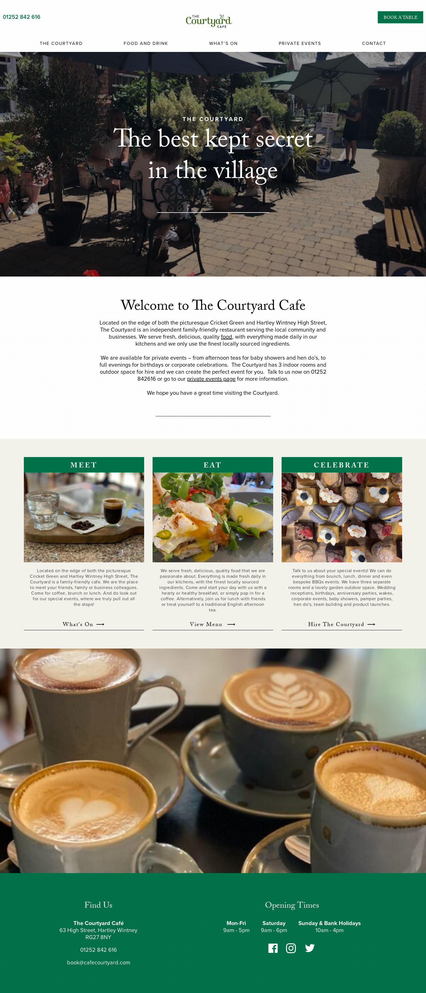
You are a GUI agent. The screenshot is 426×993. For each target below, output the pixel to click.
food (226, 337)
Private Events (300, 43)
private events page (211, 379)
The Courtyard (61, 43)
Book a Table (401, 18)
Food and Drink (146, 43)
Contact (374, 43)
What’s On (223, 43)
